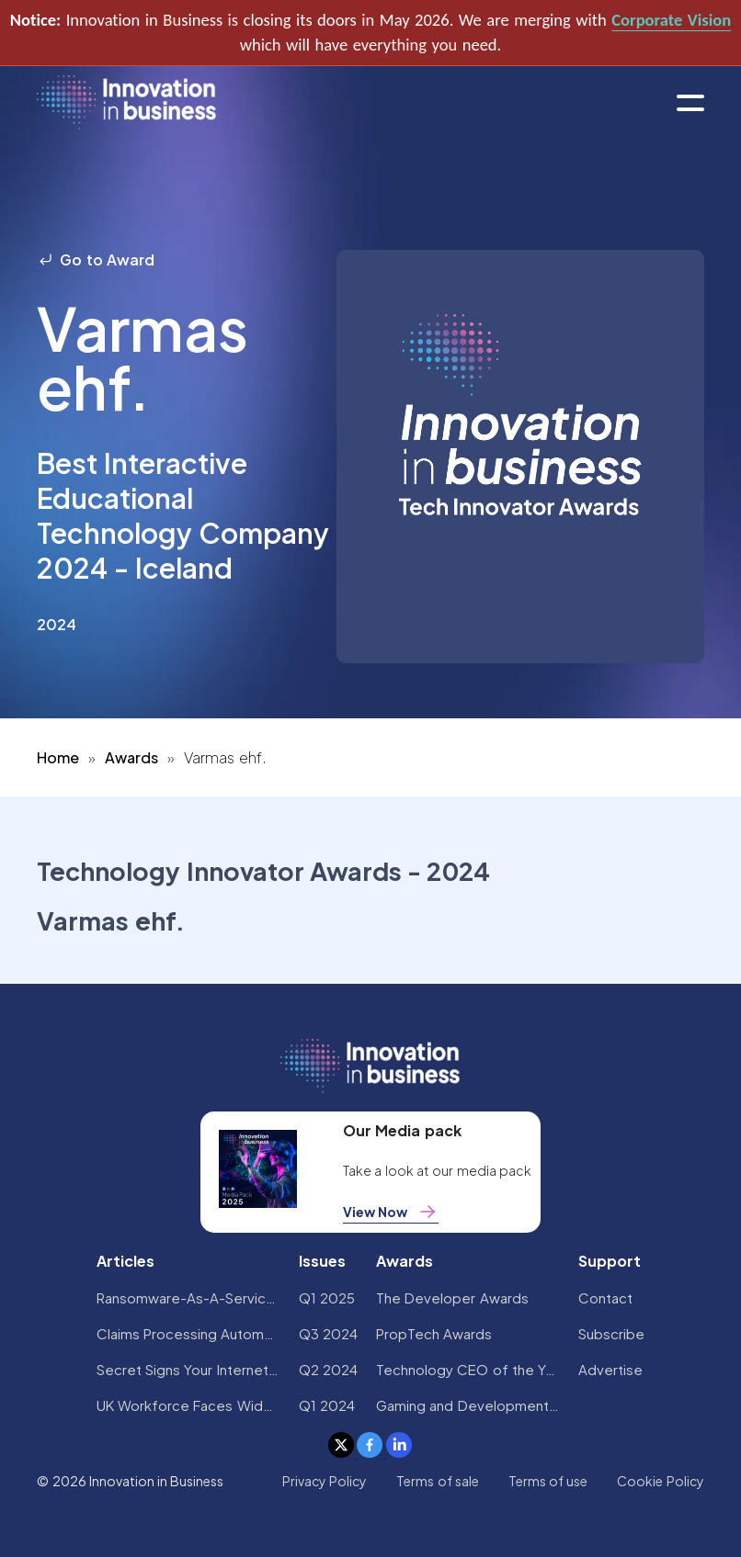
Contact (605, 1297)
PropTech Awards (434, 1333)
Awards (131, 757)
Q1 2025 (327, 1297)
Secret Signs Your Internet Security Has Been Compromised (188, 1369)
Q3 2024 (328, 1333)
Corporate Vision (671, 19)
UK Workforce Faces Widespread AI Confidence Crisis (188, 1405)
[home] (126, 103)
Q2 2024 (328, 1369)
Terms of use (548, 1480)
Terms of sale (437, 1480)
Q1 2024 (327, 1405)
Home (58, 757)
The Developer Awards (452, 1297)
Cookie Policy (660, 1480)
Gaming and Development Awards (468, 1405)
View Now (391, 1212)
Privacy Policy (324, 1480)
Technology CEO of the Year (468, 1369)
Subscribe (611, 1333)
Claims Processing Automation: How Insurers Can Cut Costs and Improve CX (188, 1333)
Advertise (610, 1369)
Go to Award (95, 259)
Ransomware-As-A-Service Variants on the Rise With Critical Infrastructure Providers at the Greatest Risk (188, 1297)
